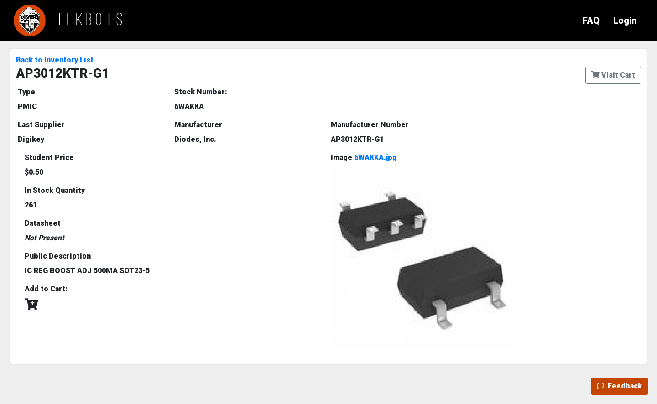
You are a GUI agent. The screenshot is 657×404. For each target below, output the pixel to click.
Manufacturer (198, 124)
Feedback (619, 386)
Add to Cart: (46, 289)
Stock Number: (200, 92)
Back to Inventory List (55, 60)
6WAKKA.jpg (375, 157)
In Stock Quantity (55, 190)
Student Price (49, 157)
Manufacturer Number (370, 124)
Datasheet (43, 223)
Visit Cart (613, 75)
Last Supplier (41, 124)
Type (26, 92)
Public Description (58, 256)
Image (364, 157)
